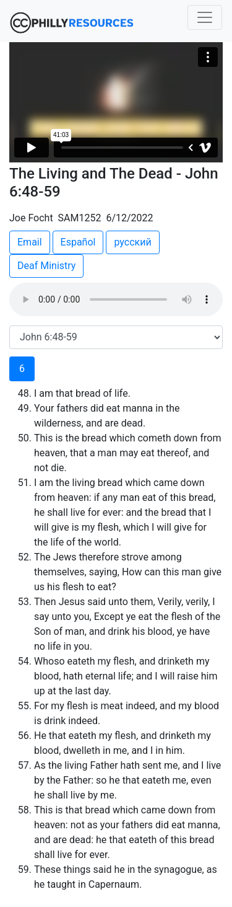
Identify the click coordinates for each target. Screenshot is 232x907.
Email (29, 242)
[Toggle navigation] (204, 17)
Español (78, 242)
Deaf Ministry (46, 266)
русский (132, 242)
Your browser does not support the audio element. (116, 299)
